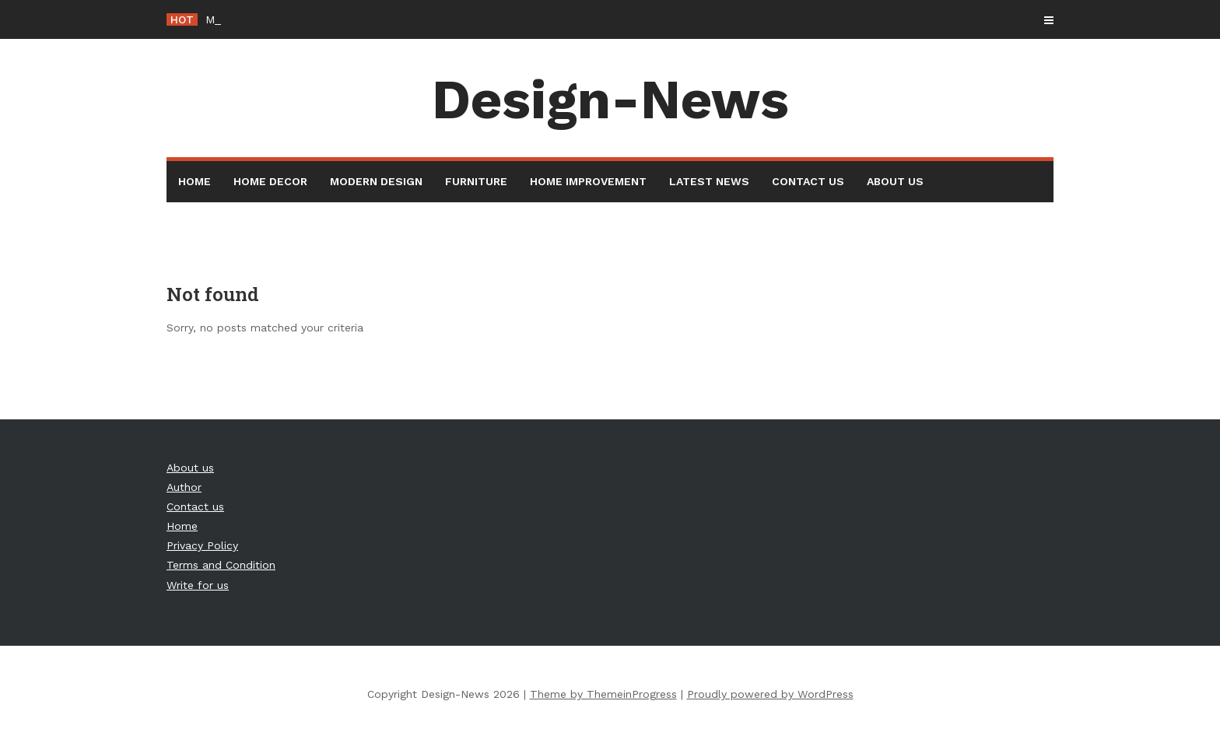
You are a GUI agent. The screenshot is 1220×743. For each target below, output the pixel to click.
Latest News (709, 181)
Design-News (610, 99)
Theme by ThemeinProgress (603, 694)
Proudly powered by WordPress (770, 694)
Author (184, 487)
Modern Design (376, 181)
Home (194, 181)
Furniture (476, 181)
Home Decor (270, 181)
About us (895, 181)
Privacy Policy (202, 545)
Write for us (198, 585)
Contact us (808, 181)
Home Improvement (588, 181)
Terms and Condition (221, 565)
